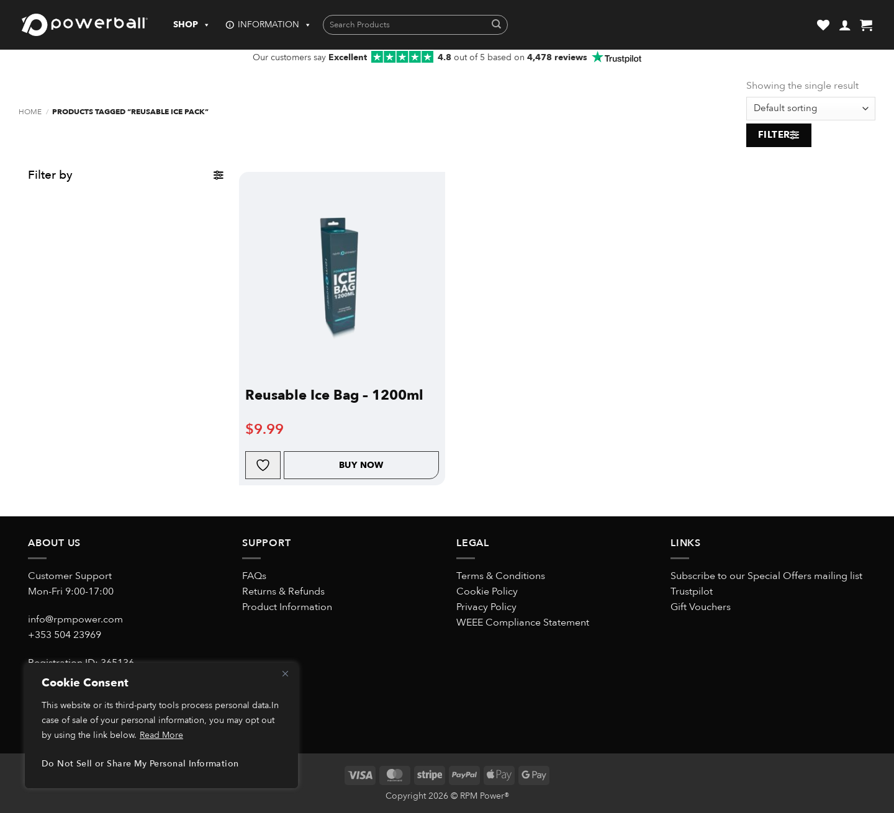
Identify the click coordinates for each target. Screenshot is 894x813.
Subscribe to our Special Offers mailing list (766, 576)
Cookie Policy (487, 591)
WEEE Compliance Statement (522, 622)
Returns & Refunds (283, 591)
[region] (161, 725)
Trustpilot (691, 591)
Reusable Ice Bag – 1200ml (334, 395)
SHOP (191, 25)
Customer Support (70, 576)
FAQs (254, 576)
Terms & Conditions (500, 576)
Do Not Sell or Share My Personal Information (140, 764)
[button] (845, 24)
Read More (161, 735)
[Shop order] (810, 108)
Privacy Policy (486, 607)
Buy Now (361, 465)
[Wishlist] (823, 24)
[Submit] (496, 25)
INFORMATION (275, 25)
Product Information (287, 607)
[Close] (285, 673)
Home (30, 112)
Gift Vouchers (700, 607)
